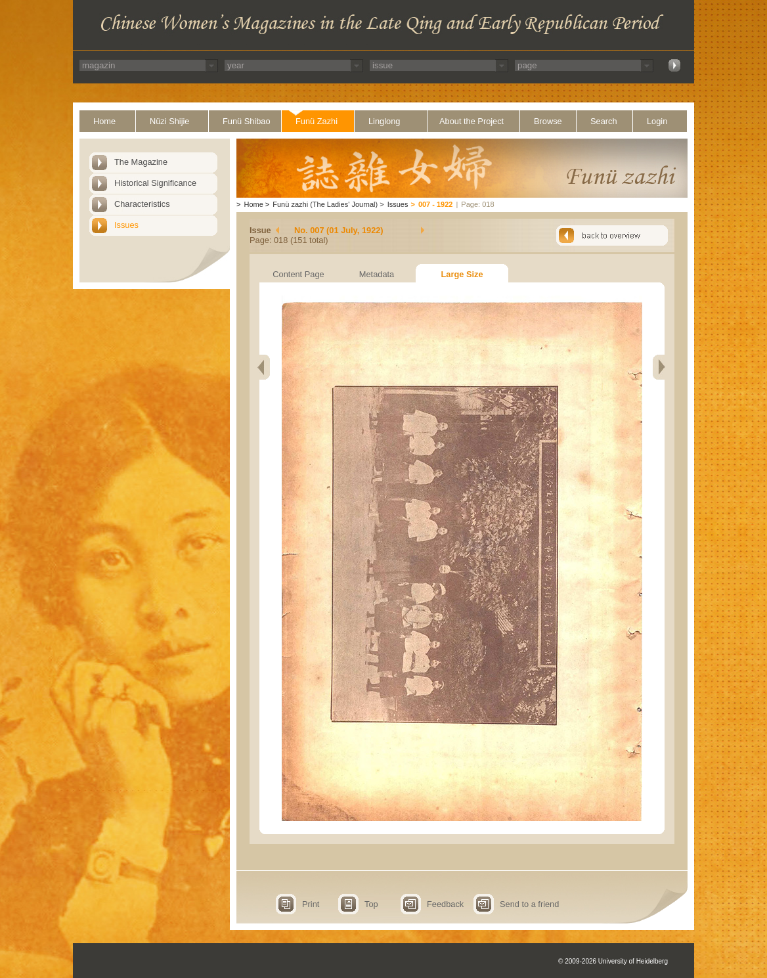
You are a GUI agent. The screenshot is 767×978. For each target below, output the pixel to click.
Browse (548, 121)
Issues (126, 225)
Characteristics (142, 204)
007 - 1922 (435, 204)
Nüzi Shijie (169, 121)
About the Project (471, 121)
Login (657, 121)
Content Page (298, 274)
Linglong (384, 121)
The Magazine (140, 162)
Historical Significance (155, 183)
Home (104, 121)
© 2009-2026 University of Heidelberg (613, 961)
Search (603, 121)
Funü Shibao (247, 121)
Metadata (376, 274)
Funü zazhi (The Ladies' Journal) (325, 204)
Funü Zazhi (317, 121)
